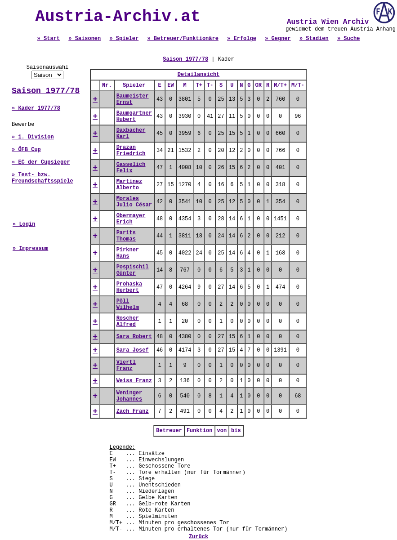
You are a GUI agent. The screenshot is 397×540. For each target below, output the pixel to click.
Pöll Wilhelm (127, 304)
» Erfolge (241, 39)
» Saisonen (84, 39)
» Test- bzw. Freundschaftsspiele (42, 178)
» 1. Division (33, 137)
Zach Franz (132, 411)
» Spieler (123, 39)
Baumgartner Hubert (134, 116)
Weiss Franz (134, 381)
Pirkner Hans (127, 253)
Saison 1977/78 (46, 90)
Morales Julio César (134, 202)
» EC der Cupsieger (41, 162)
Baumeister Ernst (132, 99)
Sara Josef (132, 350)
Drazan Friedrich (131, 150)
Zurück (198, 537)
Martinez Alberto (129, 185)
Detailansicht (199, 74)
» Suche (348, 39)
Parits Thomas (126, 236)
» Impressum (30, 248)
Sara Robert (134, 337)
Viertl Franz (126, 365)
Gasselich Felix (131, 167)
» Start (48, 39)
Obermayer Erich (131, 219)
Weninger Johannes (129, 396)
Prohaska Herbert (129, 287)
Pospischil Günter (132, 270)
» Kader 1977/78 (36, 108)
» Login (24, 224)
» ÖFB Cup (26, 150)
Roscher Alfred (127, 321)
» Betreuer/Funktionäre (182, 39)
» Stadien (314, 39)
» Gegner (278, 39)
